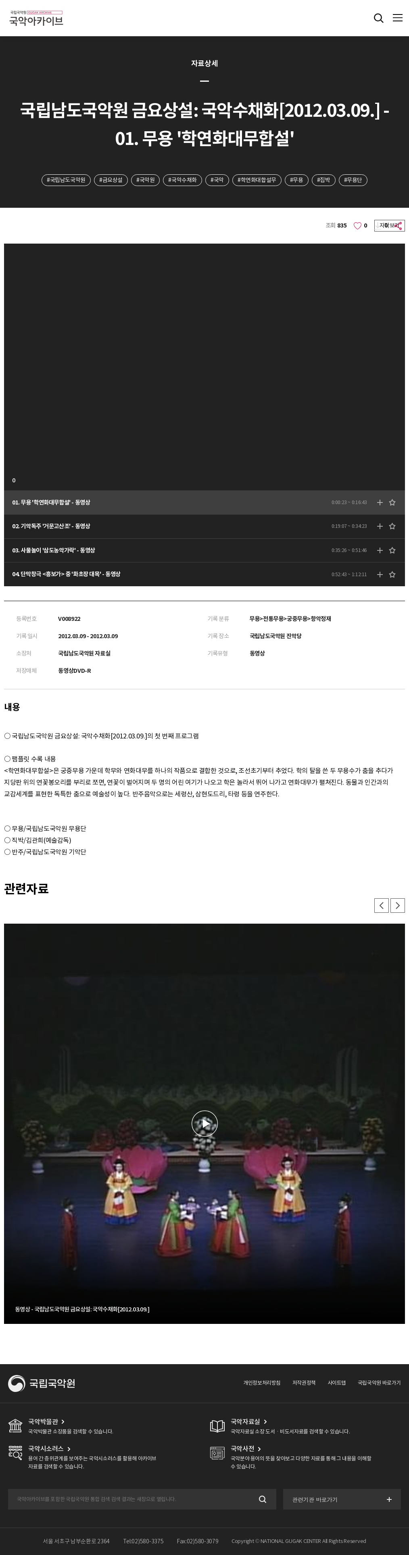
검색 (262, 1499)
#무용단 (353, 180)
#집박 (323, 180)
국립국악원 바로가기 (379, 1382)
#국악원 (145, 180)
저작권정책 (304, 1382)
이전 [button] (381, 905)
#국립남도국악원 (66, 180)
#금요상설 (111, 180)
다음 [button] (397, 905)
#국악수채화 (182, 180)
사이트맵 (337, 1382)
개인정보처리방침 (262, 1382)
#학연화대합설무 (257, 180)
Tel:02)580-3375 (143, 1541)
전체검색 (378, 18)
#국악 (217, 180)
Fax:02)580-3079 (198, 1541)
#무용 (296, 180)
